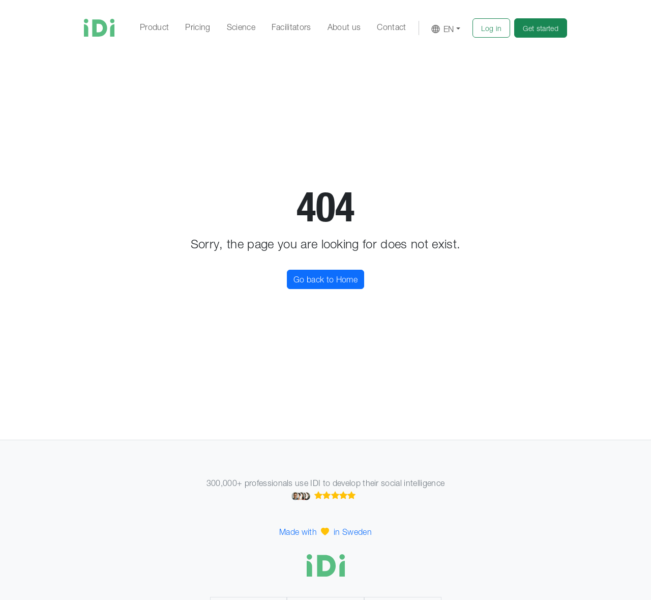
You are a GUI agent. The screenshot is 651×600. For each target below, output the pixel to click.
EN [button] (442, 29)
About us (344, 27)
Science (241, 27)
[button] (491, 28)
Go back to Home (325, 279)
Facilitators (291, 27)
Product (154, 27)
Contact (391, 27)
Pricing (197, 27)
